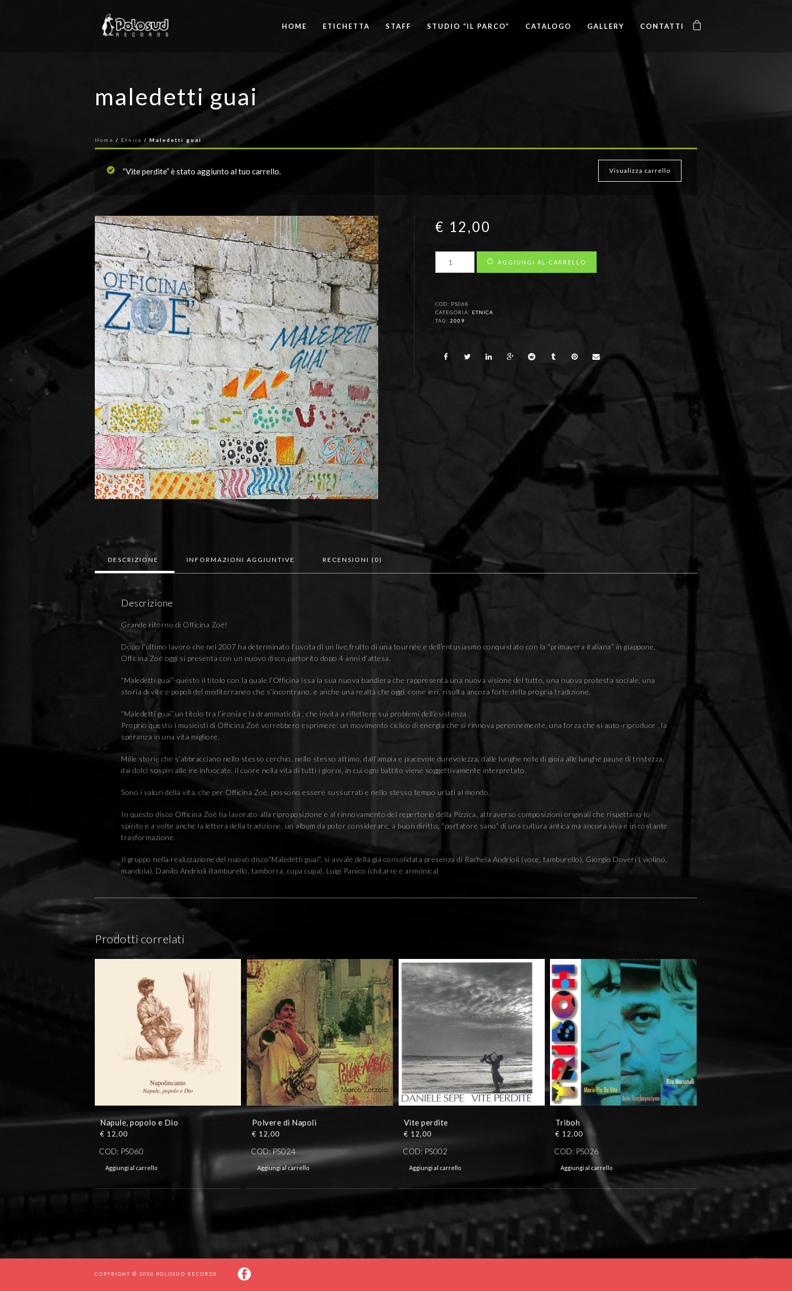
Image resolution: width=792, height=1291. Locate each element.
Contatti (662, 26)
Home (294, 26)
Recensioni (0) (352, 560)
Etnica (131, 140)
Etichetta (346, 26)
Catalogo (548, 26)
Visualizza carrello (639, 170)
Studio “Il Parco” (468, 26)
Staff (398, 26)
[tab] (133, 559)
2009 (457, 320)
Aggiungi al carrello (542, 262)
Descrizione (133, 560)
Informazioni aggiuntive (240, 560)
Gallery (605, 26)
